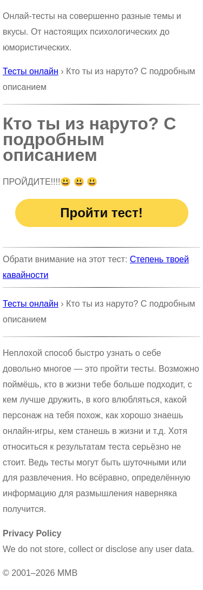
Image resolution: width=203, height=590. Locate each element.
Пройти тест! (101, 212)
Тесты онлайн (30, 71)
